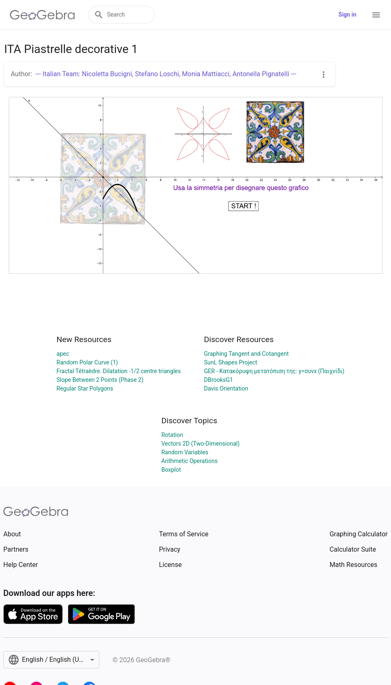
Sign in (347, 14)
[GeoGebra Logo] (42, 15)
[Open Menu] (376, 15)
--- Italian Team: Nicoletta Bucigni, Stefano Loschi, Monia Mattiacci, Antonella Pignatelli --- (166, 74)
